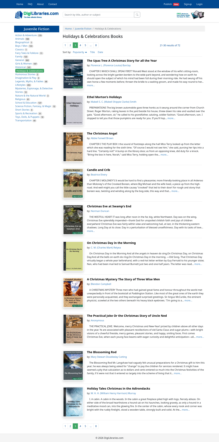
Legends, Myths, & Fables (29, 81)
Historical (20, 67)
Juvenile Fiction (83, 28)
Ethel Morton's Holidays (104, 97)
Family (19, 56)
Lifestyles (20, 84)
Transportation (23, 120)
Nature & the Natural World (30, 95)
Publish (171, 4)
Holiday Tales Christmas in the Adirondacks (118, 388)
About (40, 4)
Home (19, 4)
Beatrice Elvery (99, 174)
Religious (20, 99)
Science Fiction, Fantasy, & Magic (33, 106)
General (19, 60)
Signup (188, 4)
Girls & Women (23, 63)
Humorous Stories (25, 74)
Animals (19, 38)
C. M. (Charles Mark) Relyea (106, 247)
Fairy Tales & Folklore (27, 53)
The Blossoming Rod (102, 352)
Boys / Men (21, 45)
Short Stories (22, 109)
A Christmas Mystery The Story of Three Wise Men (123, 279)
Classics (19, 49)
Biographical (22, 42)
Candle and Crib (98, 170)
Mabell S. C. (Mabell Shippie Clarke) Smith (114, 101)
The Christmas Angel (102, 133)
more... (91, 85)
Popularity (80, 52)
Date (100, 52)
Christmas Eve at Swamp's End (109, 206)
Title (92, 52)
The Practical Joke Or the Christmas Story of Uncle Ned (127, 316)
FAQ (30, 4)
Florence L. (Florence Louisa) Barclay (111, 65)
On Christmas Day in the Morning (111, 243)
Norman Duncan (100, 211)
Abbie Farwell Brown (102, 138)
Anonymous (97, 320)
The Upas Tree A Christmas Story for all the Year (122, 61)
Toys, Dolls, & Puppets (27, 117)
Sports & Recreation (26, 113)
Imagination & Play (25, 77)
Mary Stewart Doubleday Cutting (109, 356)
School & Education (26, 102)
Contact (52, 4)
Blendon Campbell (101, 284)
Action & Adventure (26, 35)
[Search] (98, 14)
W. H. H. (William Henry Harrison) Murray (113, 393)
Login (199, 4)
